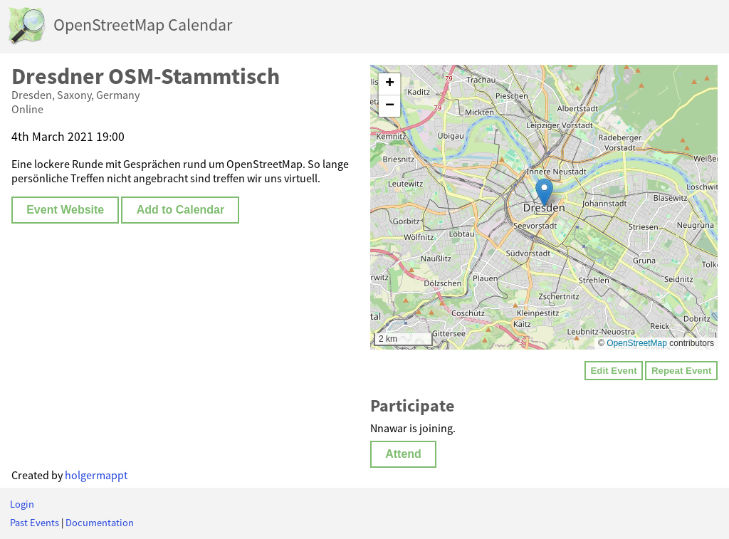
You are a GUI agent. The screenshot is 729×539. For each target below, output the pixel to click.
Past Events (34, 522)
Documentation (99, 522)
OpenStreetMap (637, 343)
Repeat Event (681, 370)
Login (22, 504)
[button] (544, 192)
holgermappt (96, 475)
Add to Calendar (181, 210)
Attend (403, 454)
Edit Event (613, 370)
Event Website (65, 210)
